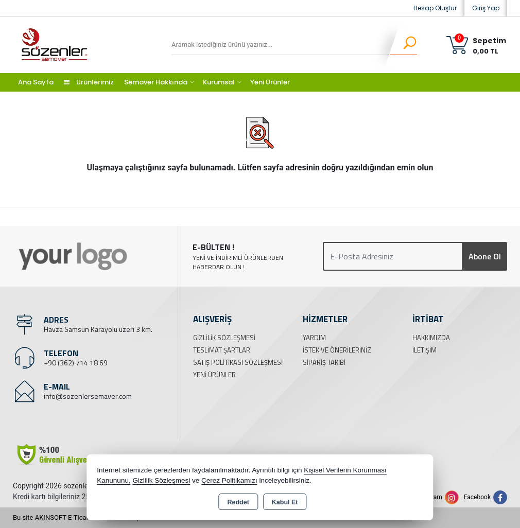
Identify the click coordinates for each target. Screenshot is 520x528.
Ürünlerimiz (89, 82)
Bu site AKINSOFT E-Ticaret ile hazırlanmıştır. (79, 517)
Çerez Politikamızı (229, 480)
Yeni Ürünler (214, 374)
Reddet (238, 502)
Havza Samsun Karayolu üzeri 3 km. (98, 329)
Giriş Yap (485, 8)
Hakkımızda (431, 337)
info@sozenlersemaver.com (88, 396)
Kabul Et (285, 502)
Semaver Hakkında (155, 82)
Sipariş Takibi (324, 362)
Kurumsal (219, 82)
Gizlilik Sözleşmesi (224, 337)
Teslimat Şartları (222, 350)
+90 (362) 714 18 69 (76, 362)
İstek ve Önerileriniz (337, 350)
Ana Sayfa (36, 82)
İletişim (424, 350)
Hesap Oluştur (435, 8)
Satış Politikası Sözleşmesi (238, 362)
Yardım (314, 337)
